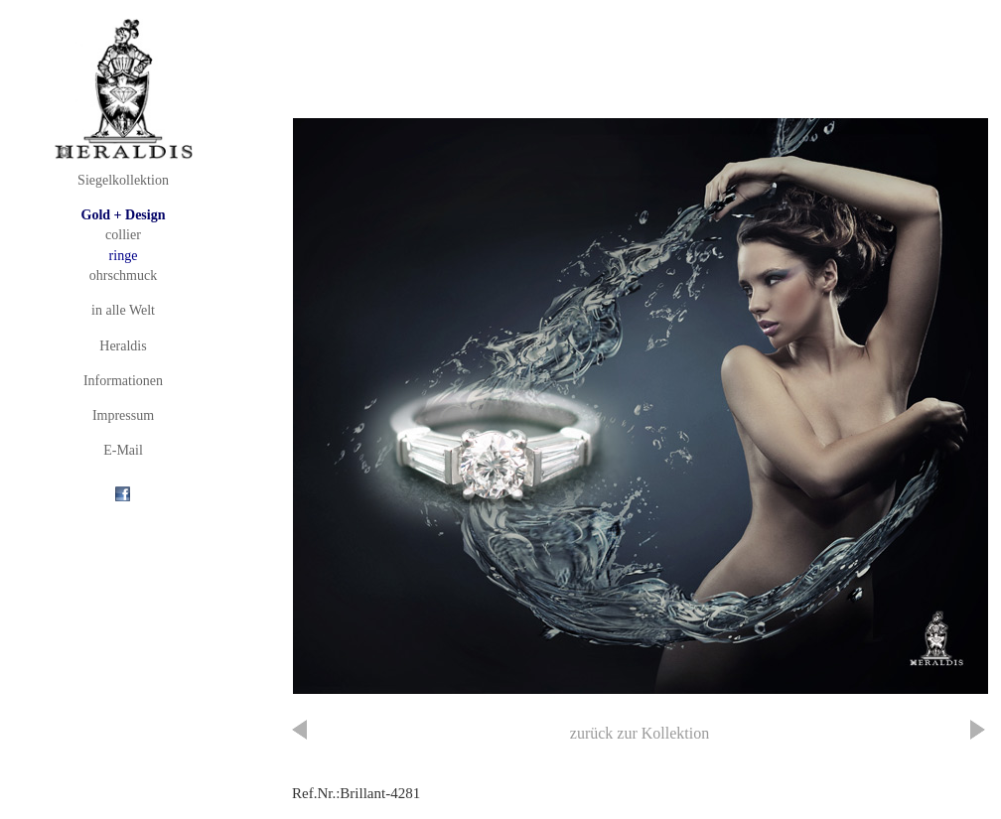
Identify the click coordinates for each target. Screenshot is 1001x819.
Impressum (123, 415)
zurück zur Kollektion (639, 733)
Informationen (123, 380)
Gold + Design (123, 214)
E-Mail (123, 450)
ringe (123, 255)
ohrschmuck (123, 275)
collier (123, 234)
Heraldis (122, 346)
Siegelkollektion (123, 180)
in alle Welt (123, 310)
